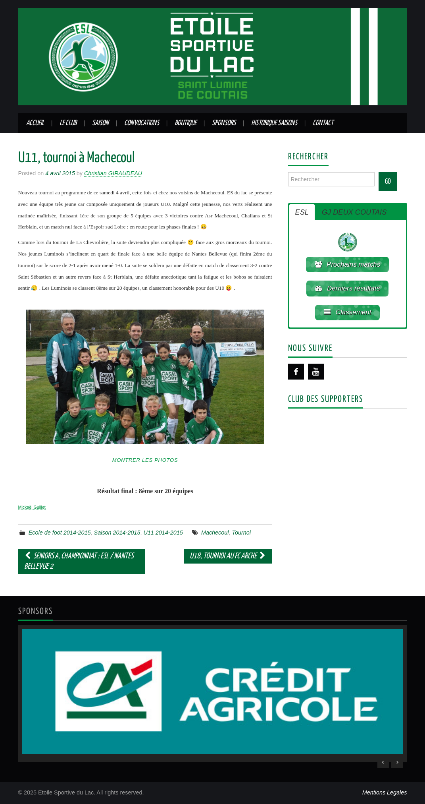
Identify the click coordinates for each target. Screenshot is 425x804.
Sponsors (224, 123)
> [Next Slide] (397, 762)
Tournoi (241, 532)
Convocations (141, 123)
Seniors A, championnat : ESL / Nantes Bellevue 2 (79, 561)
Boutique (185, 123)
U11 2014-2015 (163, 532)
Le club (68, 123)
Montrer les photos (145, 460)
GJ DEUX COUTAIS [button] (354, 212)
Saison (100, 123)
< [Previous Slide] (383, 762)
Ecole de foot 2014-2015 (60, 532)
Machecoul (215, 532)
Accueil (35, 123)
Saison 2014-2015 (117, 532)
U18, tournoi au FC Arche (228, 556)
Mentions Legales (384, 792)
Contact (323, 123)
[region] (212, 693)
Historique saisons (274, 123)
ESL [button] (302, 212)
